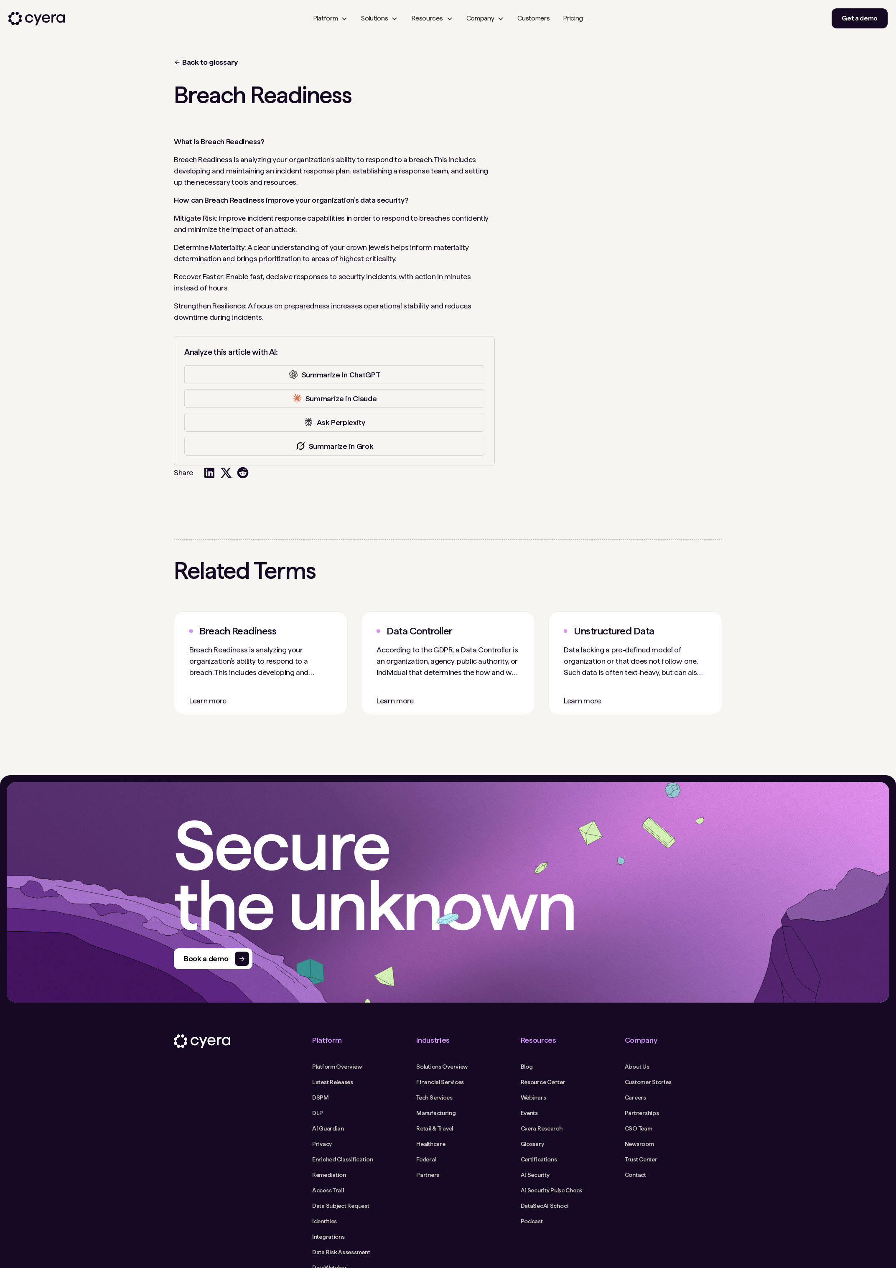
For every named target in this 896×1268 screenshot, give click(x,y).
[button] (330, 18)
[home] (36, 18)
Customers (533, 18)
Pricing (573, 18)
